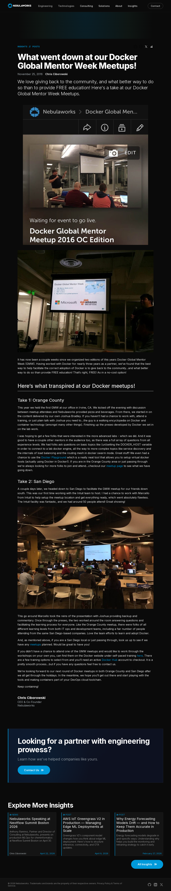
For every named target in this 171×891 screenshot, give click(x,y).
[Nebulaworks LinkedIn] (155, 884)
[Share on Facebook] (141, 47)
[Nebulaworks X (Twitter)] (161, 884)
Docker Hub (109, 659)
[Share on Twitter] (146, 47)
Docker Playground (53, 457)
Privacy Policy (104, 883)
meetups (35, 644)
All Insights (147, 864)
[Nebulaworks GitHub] (149, 884)
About (118, 6)
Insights (132, 6)
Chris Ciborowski (56, 74)
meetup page (114, 466)
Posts (36, 46)
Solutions (104, 6)
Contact (155, 6)
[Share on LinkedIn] (135, 47)
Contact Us (34, 770)
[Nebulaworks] (19, 5)
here (140, 655)
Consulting (86, 6)
